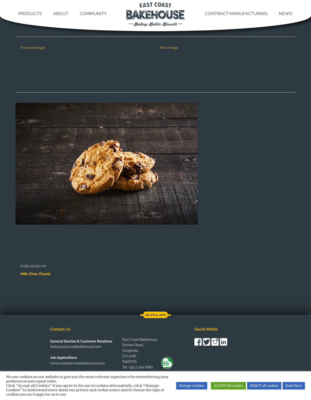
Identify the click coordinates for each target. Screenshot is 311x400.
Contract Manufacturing (236, 13)
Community (93, 13)
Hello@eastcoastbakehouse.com (75, 347)
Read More (293, 386)
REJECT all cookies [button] (264, 386)
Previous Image (32, 47)
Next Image (169, 47)
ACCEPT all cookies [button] (228, 386)
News (285, 13)
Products (30, 13)
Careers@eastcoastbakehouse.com (77, 363)
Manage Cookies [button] (191, 386)
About (60, 13)
